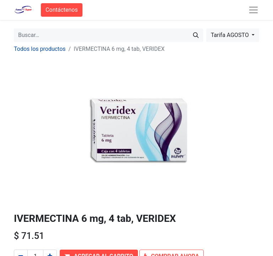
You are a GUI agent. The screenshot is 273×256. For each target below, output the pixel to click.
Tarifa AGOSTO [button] (230, 35)
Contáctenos (62, 9)
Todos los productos (40, 49)
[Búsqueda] (195, 35)
